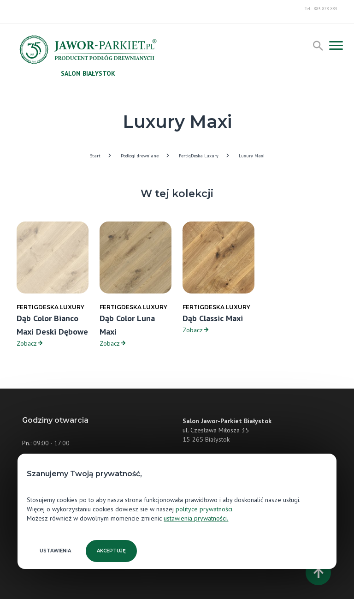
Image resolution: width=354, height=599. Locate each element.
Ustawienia (55, 551)
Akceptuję (111, 551)
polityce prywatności (204, 509)
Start (95, 156)
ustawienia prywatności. (196, 518)
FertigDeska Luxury (198, 156)
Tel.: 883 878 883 (321, 9)
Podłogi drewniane (140, 156)
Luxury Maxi (252, 156)
